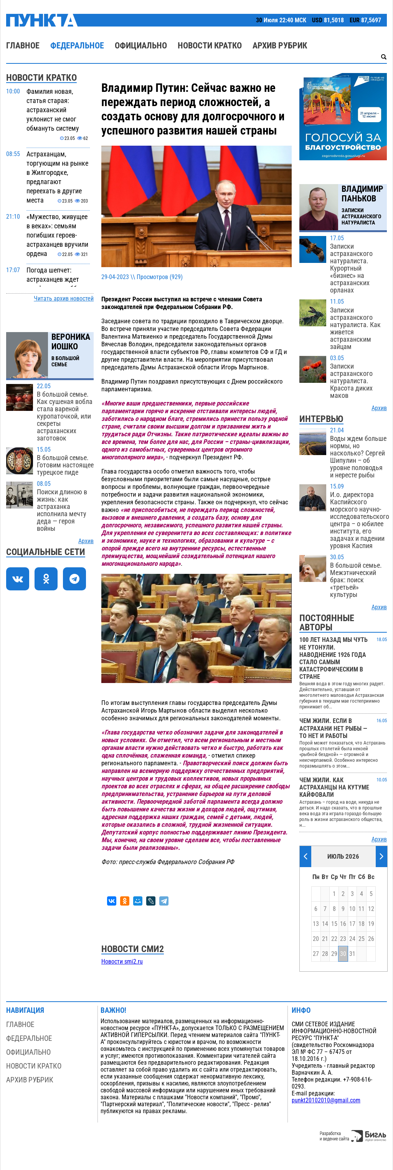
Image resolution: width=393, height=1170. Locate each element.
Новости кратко (210, 45)
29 (334, 954)
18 (361, 924)
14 (325, 924)
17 (352, 924)
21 (325, 939)
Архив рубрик (280, 45)
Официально (141, 45)
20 (316, 939)
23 (343, 939)
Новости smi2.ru (122, 961)
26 (371, 939)
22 (334, 939)
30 (343, 954)
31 (352, 954)
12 (371, 909)
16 (343, 924)
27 (316, 954)
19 (371, 924)
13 (316, 924)
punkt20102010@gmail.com (326, 1100)
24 (352, 939)
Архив (86, 541)
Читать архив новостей (64, 298)
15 (334, 924)
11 (361, 909)
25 (361, 939)
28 (325, 954)
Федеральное (77, 45)
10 (352, 909)
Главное (23, 45)
